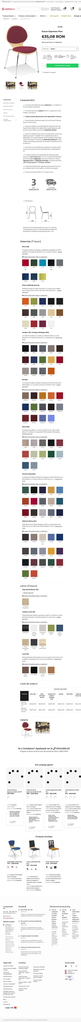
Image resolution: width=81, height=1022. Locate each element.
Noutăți (22, 907)
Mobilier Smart (66, 16)
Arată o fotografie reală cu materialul (35, 257)
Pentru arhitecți (59, 1)
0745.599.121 (8, 1)
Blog (76, 1)
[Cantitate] (44, 66)
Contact (5, 1002)
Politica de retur (7, 976)
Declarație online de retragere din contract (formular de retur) (9, 993)
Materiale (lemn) (8, 106)
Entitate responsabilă (10, 120)
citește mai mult (27, 434)
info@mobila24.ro (9, 918)
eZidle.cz (68, 971)
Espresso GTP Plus (42, 160)
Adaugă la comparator (49, 72)
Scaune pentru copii (24, 986)
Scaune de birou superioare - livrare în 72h (24, 972)
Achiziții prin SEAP (8, 986)
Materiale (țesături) (9, 103)
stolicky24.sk (70, 973)
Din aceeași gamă (8, 116)
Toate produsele (8, 16)
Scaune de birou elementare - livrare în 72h (24, 978)
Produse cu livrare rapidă (27, 16)
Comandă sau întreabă (62, 65)
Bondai (61, 694)
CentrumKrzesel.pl (71, 970)
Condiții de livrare (68, 1)
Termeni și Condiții (40, 1)
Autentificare (6, 1004)
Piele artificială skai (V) (42, 695)
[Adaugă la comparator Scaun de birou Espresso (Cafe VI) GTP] (10, 821)
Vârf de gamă (54, 16)
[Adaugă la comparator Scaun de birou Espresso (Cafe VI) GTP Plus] (29, 827)
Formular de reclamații (9, 997)
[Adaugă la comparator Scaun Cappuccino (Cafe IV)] (48, 826)
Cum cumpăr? (50, 1)
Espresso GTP (28, 160)
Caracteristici (7, 99)
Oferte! (42, 16)
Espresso (37, 158)
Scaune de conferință (39, 967)
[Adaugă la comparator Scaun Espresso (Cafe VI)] (68, 823)
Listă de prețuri (7, 109)
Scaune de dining (37, 973)
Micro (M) (33, 694)
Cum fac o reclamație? (9, 984)
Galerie (5, 113)
